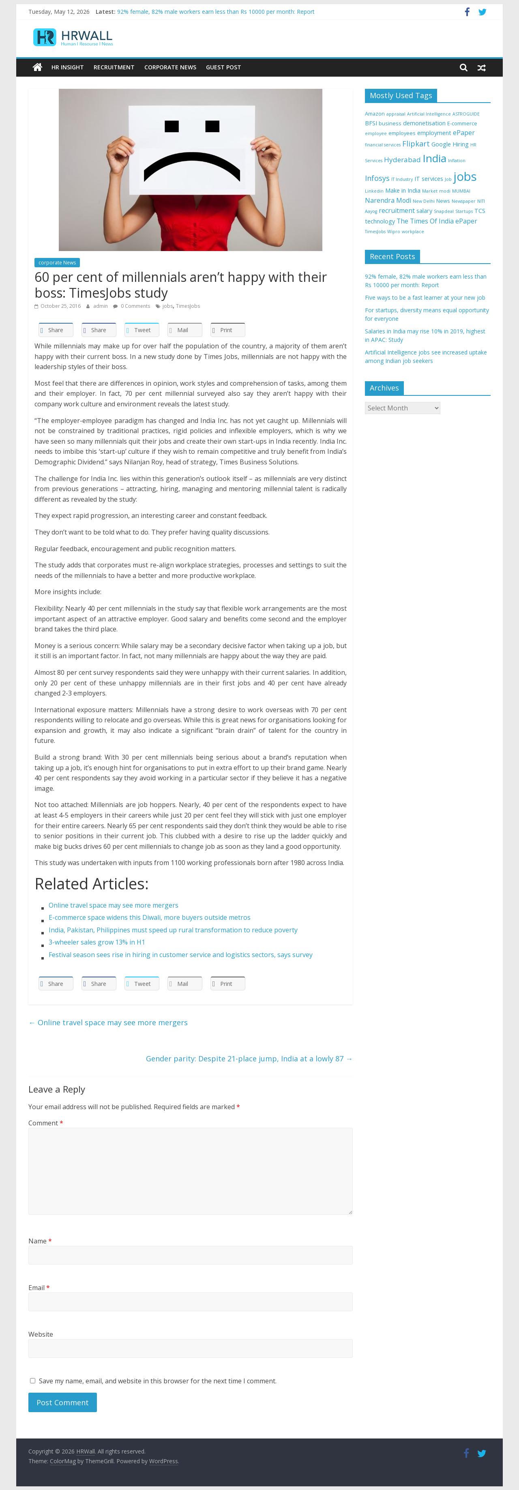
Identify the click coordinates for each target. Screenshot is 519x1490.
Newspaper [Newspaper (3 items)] (464, 201)
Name (40, 1240)
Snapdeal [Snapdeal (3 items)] (444, 211)
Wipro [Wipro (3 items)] (393, 231)
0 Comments (131, 305)
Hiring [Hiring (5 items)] (461, 144)
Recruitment (114, 67)
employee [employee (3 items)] (376, 133)
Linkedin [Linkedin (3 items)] (374, 191)
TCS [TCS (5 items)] (479, 211)
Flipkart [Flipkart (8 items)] (416, 143)
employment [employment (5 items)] (434, 132)
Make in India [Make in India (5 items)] (402, 190)
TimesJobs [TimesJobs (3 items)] (375, 231)
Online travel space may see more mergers (108, 1022)
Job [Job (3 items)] (448, 179)
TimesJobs (188, 305)
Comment (45, 1123)
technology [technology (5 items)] (380, 221)
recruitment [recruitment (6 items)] (397, 210)
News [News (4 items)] (443, 200)
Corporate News (170, 67)
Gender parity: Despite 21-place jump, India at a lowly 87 (249, 1058)
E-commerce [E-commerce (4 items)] (462, 123)
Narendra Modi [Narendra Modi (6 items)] (388, 199)
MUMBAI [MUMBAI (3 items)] (461, 191)
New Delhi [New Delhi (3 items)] (424, 201)
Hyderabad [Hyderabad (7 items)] (402, 159)
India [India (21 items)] (434, 158)
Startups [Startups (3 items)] (464, 211)
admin (101, 305)
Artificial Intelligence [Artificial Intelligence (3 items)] (429, 113)
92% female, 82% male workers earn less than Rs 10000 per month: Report (216, 11)
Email (39, 1287)
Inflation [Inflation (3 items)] (456, 160)
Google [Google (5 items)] (441, 144)
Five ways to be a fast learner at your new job (425, 297)
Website (40, 1333)
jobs (168, 305)
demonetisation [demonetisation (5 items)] (424, 123)
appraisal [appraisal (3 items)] (395, 113)
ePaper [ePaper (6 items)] (464, 132)
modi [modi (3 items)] (444, 191)
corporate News (57, 262)
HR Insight (67, 67)
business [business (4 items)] (390, 123)
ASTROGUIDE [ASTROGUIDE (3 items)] (466, 113)
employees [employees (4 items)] (402, 132)
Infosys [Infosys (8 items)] (377, 177)
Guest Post (223, 67)
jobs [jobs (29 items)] (465, 176)
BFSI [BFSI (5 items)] (371, 123)
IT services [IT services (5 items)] (428, 178)
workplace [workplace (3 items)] (413, 231)
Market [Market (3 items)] (430, 191)
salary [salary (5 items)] (424, 211)
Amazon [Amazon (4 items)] (375, 113)
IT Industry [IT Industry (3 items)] (402, 179)
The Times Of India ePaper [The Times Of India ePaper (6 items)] (437, 220)
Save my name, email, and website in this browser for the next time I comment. (158, 1380)
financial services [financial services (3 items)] (383, 145)
